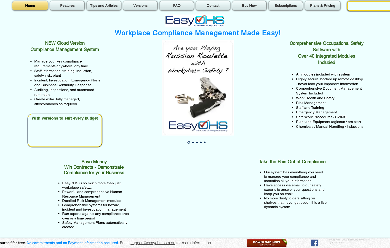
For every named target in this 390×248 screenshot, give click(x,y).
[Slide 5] (205, 142)
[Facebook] (314, 243)
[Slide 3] (197, 142)
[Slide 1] (188, 142)
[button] (267, 243)
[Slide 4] (201, 142)
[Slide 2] (193, 142)
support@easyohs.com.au (153, 242)
